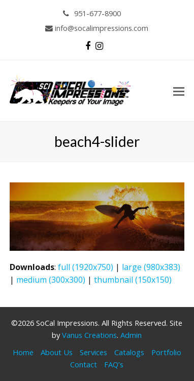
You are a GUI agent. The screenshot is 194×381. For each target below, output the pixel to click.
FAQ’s (113, 364)
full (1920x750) (85, 267)
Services (93, 352)
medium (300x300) (50, 279)
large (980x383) (151, 267)
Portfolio (166, 352)
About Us (57, 352)
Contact (83, 364)
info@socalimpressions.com (96, 28)
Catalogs (129, 352)
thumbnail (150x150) (133, 279)
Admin (131, 335)
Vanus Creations (89, 335)
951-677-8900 (92, 13)
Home (23, 352)
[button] (178, 90)
